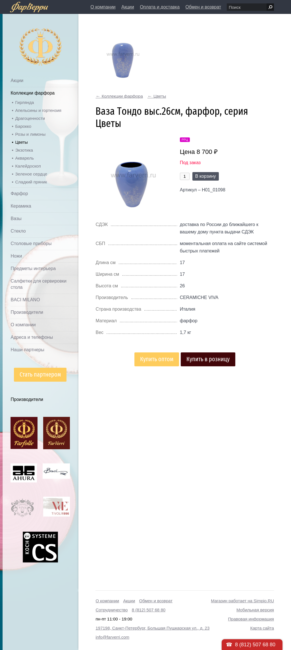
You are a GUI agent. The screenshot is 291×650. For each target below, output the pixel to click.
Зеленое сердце (31, 174)
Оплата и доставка (160, 7)
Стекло (18, 231)
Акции (127, 7)
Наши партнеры (27, 349)
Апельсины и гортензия (38, 110)
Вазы (16, 218)
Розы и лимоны (30, 134)
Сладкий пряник (31, 181)
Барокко (23, 126)
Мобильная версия (255, 609)
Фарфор (19, 193)
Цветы (21, 142)
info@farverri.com (112, 637)
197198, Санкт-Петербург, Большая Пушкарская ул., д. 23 (152, 628)
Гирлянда (24, 102)
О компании (102, 7)
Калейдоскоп (28, 166)
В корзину (205, 176)
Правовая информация (251, 618)
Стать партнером (40, 374)
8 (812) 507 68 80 (148, 609)
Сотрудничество (111, 609)
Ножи (16, 256)
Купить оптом (156, 359)
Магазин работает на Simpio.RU (242, 600)
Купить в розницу (208, 359)
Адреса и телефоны (32, 337)
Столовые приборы (31, 243)
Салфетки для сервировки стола (38, 284)
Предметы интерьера (33, 268)
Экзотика (24, 150)
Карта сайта (262, 628)
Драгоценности (30, 118)
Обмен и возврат (203, 7)
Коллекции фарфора (33, 93)
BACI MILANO (25, 299)
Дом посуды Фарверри (29, 38)
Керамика (21, 206)
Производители (27, 312)
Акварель (24, 158)
